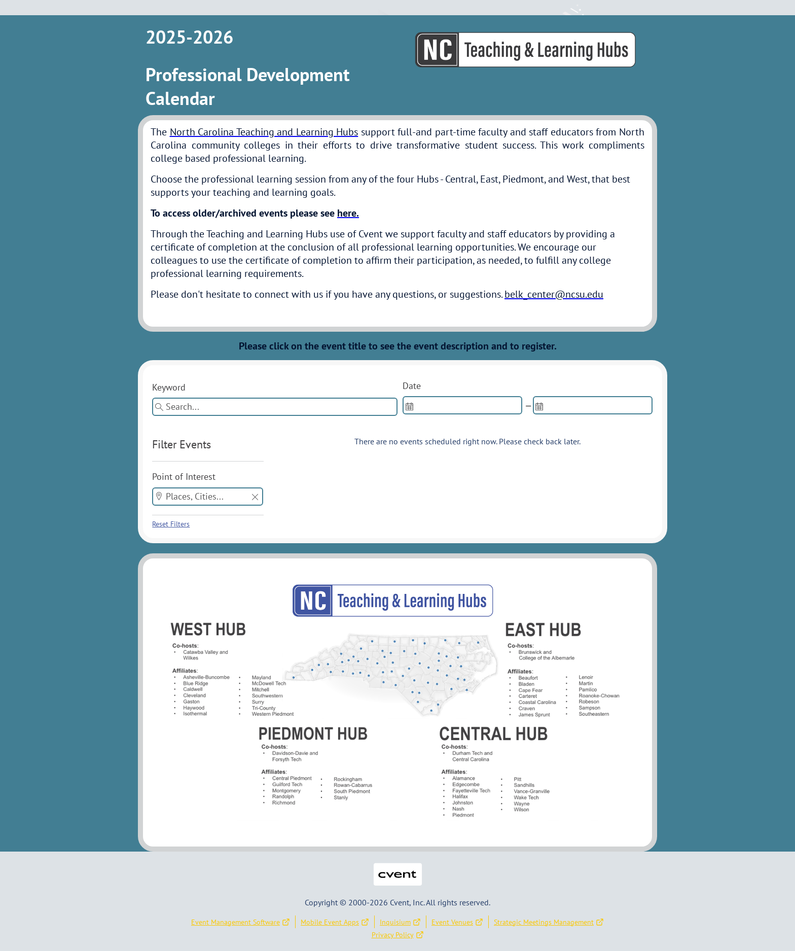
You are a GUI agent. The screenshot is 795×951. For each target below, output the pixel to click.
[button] (255, 498)
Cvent (397, 867)
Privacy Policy (398, 934)
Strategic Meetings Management (549, 921)
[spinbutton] (462, 405)
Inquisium (400, 921)
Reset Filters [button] (171, 524)
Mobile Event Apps (335, 921)
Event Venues (457, 921)
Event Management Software (240, 921)
